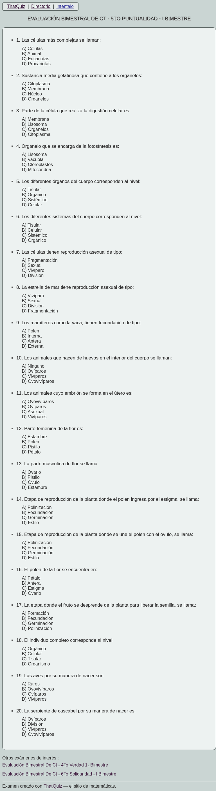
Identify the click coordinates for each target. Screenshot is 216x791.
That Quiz (53, 786)
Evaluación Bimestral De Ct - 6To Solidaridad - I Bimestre (59, 774)
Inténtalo (65, 6)
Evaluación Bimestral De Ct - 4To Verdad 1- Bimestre (55, 765)
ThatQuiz (16, 6)
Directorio (40, 6)
